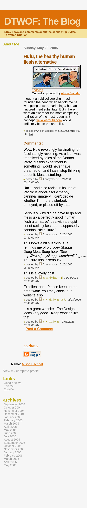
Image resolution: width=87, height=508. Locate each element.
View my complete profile (21, 371)
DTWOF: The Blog (42, 21)
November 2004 (14, 410)
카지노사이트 (51, 321)
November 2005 (14, 449)
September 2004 (14, 404)
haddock (37, 90)
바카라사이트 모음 (54, 299)
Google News (12, 383)
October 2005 (12, 446)
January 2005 (12, 417)
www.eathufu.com (49, 120)
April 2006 (10, 462)
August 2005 (12, 439)
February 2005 (13, 420)
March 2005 (11, 423)
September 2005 (14, 442)
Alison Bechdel (70, 93)
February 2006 (13, 455)
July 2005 (10, 436)
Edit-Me (9, 386)
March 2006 (11, 458)
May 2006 (10, 465)
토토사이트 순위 (53, 277)
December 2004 (14, 414)
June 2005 (10, 433)
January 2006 (12, 452)
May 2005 (10, 430)
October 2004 (12, 407)
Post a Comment (39, 329)
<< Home (30, 346)
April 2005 (10, 426)
